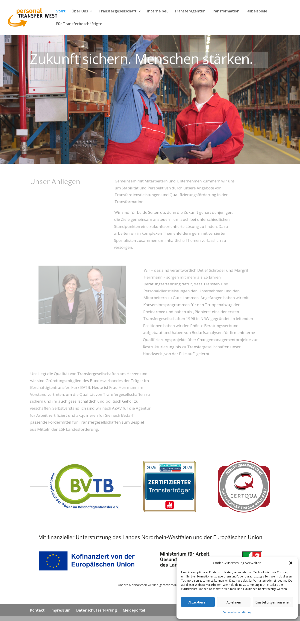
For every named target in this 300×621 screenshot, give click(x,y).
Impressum (60, 610)
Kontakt (37, 610)
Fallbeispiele (256, 11)
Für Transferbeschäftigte (79, 24)
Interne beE (157, 11)
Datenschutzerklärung (237, 612)
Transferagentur (189, 11)
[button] (290, 563)
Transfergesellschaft (118, 11)
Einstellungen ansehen (273, 602)
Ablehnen (233, 602)
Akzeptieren (197, 602)
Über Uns (80, 11)
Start (61, 11)
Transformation (225, 11)
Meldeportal (134, 610)
